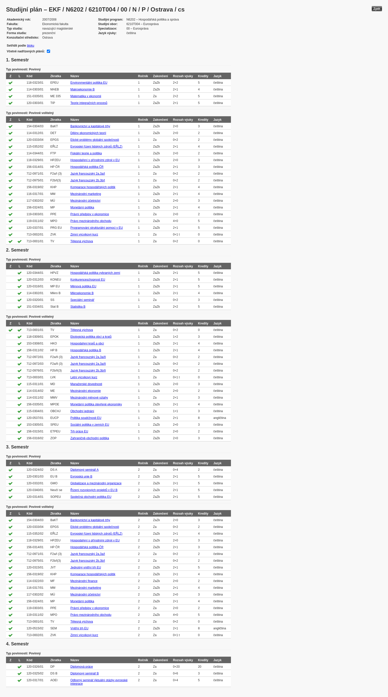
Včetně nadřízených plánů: (26, 51)
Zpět (376, 9)
